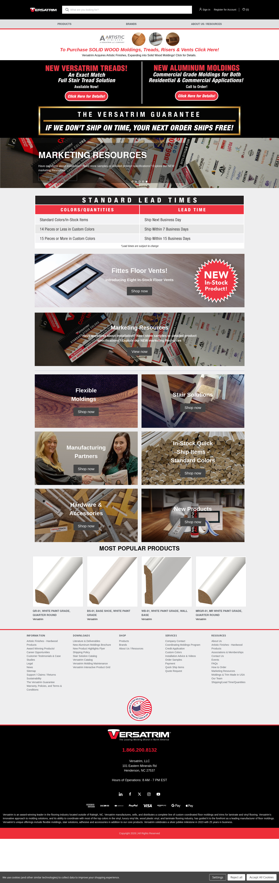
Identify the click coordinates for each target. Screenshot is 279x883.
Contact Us (217, 700)
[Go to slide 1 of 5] (132, 226)
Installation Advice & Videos (180, 700)
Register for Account (225, 9)
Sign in (206, 9)
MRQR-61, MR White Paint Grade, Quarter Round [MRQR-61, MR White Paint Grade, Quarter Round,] (219, 657)
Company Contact (175, 685)
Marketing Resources (223, 715)
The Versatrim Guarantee (41, 726)
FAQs (214, 707)
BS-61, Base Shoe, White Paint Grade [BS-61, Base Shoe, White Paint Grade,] (108, 657)
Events (215, 703)
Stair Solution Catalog (85, 700)
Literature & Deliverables (86, 685)
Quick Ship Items (174, 711)
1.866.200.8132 (139, 794)
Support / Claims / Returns (41, 718)
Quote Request (173, 715)
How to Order (218, 711)
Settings (217, 877)
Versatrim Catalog (83, 703)
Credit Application (175, 692)
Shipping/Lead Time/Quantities (228, 726)
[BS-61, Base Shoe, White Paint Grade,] (112, 625)
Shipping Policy (81, 696)
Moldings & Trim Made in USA (228, 718)
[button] (70, 83)
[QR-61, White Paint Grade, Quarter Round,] (58, 625)
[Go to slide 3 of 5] (139, 226)
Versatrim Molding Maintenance (90, 707)
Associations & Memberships (227, 696)
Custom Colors (173, 696)
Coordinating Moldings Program (182, 689)
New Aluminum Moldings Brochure (92, 689)
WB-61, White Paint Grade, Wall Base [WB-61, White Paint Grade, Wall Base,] (164, 657)
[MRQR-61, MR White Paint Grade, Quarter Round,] (221, 625)
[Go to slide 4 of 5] (143, 226)
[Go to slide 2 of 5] (136, 226)
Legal (30, 707)
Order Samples (173, 703)
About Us (216, 685)
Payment (170, 707)
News (30, 711)
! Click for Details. (185, 55)
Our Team (216, 722)
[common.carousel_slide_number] (139, 185)
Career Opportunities (38, 696)
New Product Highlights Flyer (89, 692)
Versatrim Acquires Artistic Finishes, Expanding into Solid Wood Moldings (128, 55)
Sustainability (34, 722)
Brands (131, 24)
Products (64, 24)
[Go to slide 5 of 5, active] (147, 226)
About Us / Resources (206, 24)
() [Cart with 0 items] (245, 9)
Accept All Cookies (261, 877)
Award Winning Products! (41, 692)
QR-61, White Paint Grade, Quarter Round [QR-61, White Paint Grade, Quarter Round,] (51, 657)
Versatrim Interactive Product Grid (91, 711)
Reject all (236, 877)
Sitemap (31, 715)
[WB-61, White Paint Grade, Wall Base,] (166, 625)
